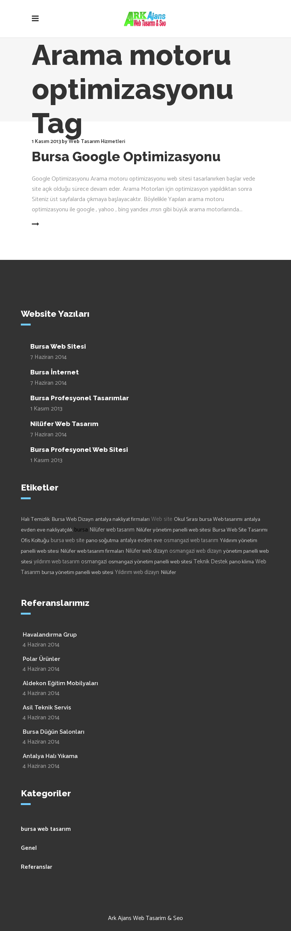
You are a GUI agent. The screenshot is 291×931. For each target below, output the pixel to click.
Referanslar (36, 867)
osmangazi (94, 561)
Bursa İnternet (54, 372)
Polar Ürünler (41, 659)
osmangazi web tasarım (191, 540)
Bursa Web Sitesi (58, 346)
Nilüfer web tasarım (112, 530)
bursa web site (67, 540)
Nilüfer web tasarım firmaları (92, 551)
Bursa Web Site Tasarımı (240, 530)
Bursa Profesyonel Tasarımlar (79, 398)
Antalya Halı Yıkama (50, 756)
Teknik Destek (211, 561)
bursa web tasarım (46, 829)
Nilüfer (168, 572)
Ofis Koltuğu (35, 540)
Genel (29, 848)
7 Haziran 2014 (48, 357)
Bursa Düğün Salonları (53, 731)
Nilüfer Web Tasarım (64, 424)
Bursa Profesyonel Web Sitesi (79, 449)
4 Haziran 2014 (41, 645)
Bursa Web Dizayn (73, 519)
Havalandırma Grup (50, 634)
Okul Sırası (186, 519)
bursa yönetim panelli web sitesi (77, 572)
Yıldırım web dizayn (137, 572)
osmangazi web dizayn (195, 551)
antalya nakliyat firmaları (122, 519)
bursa (81, 530)
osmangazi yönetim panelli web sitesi (150, 561)
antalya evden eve (141, 540)
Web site (161, 519)
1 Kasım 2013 (46, 141)
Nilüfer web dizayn (146, 551)
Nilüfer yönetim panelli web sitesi (173, 530)
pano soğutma (102, 540)
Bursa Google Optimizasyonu (126, 156)
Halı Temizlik (35, 519)
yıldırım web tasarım (57, 561)
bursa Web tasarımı (220, 519)
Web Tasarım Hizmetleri (97, 141)
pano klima (241, 561)
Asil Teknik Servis (47, 707)
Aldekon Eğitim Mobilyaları (60, 683)
